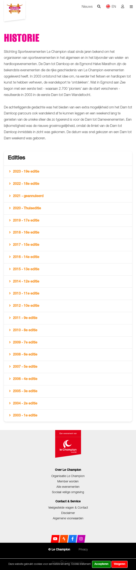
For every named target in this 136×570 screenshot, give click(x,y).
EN (111, 6)
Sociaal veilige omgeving (68, 492)
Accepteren (101, 564)
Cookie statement (81, 563)
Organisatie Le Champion (68, 476)
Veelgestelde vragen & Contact (68, 507)
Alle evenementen (68, 486)
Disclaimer (68, 513)
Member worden (68, 481)
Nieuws (87, 6)
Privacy (83, 549)
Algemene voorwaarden (68, 518)
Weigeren (119, 564)
